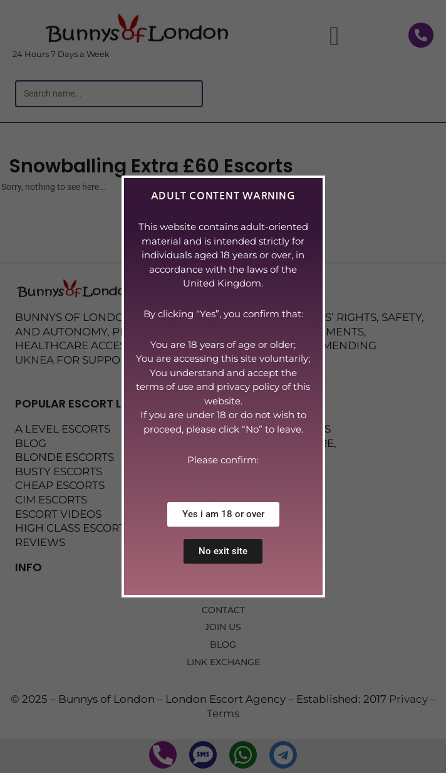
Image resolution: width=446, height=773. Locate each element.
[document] (223, 386)
